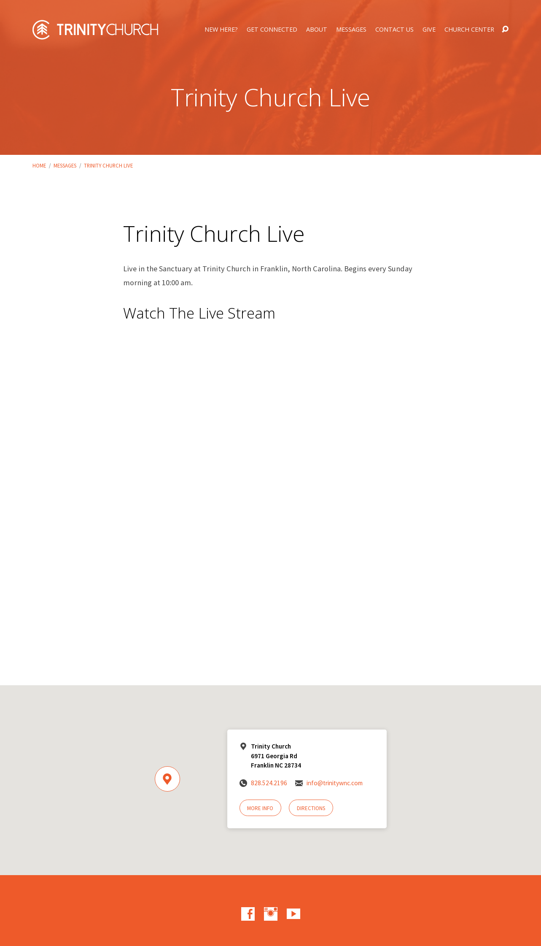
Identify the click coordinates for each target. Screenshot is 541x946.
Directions (311, 808)
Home (39, 165)
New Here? (221, 29)
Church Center (469, 29)
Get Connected (272, 29)
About (316, 29)
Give (429, 29)
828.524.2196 (269, 783)
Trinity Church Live (108, 165)
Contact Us (394, 29)
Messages (351, 29)
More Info (260, 808)
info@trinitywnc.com (335, 783)
